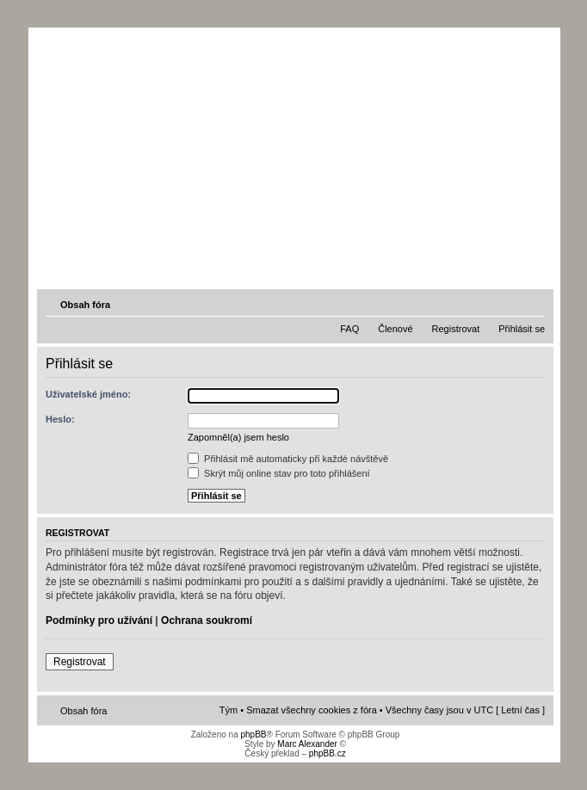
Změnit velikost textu (533, 303)
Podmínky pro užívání (99, 620)
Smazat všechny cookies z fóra (311, 710)
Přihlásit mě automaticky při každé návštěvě (288, 459)
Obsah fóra (85, 304)
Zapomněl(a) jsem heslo (238, 437)
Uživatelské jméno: (88, 394)
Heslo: (60, 419)
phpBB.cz (327, 753)
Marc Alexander (307, 744)
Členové (395, 329)
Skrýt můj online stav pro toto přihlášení (279, 473)
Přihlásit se (521, 329)
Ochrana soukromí (206, 620)
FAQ (349, 329)
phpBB (253, 734)
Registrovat (456, 329)
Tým (228, 710)
